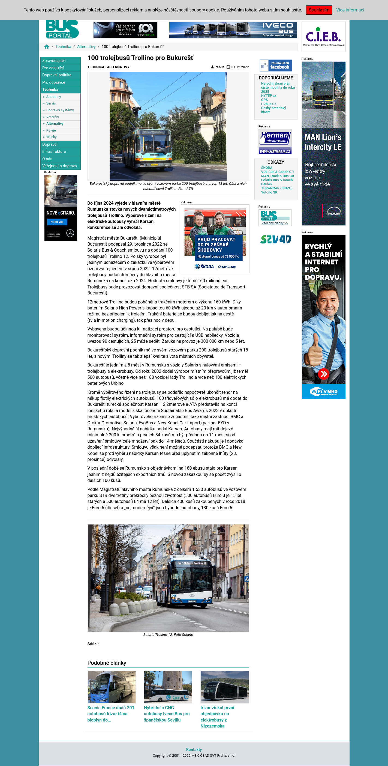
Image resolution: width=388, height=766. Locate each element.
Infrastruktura (54, 151)
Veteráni (52, 117)
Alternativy (86, 46)
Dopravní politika (56, 75)
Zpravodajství (54, 60)
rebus (217, 67)
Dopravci (50, 144)
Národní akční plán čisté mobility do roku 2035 (278, 87)
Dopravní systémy (60, 110)
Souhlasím (319, 10)
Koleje (51, 130)
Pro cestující (53, 68)
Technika (63, 46)
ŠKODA (266, 168)
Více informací (350, 10)
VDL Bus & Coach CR (277, 172)
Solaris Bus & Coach (277, 180)
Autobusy (53, 97)
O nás (47, 159)
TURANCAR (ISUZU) (277, 188)
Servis (51, 103)
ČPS (264, 100)
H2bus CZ (269, 104)
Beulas (266, 184)
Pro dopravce (53, 82)
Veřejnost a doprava (59, 166)
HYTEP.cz (268, 96)
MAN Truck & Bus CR (277, 176)
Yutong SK (269, 192)
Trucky (51, 137)
